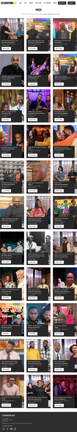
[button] (47, 3)
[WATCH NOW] (6, 48)
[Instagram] (3, 428)
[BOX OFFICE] (62, 3)
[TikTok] (15, 428)
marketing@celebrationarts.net (51, 14)
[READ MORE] (6, 119)
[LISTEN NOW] (6, 84)
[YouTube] (11, 428)
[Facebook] (7, 428)
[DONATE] (71, 3)
